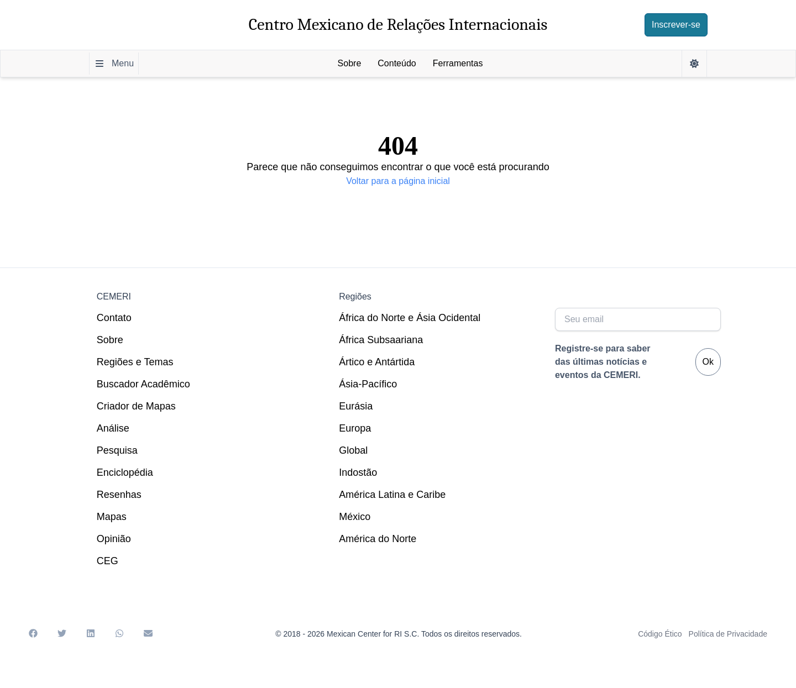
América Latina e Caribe (392, 494)
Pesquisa (117, 450)
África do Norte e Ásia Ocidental (409, 317)
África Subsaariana (381, 339)
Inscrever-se (676, 24)
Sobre (110, 339)
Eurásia (356, 406)
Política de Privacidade (728, 633)
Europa (355, 428)
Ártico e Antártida (377, 361)
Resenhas (119, 494)
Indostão (358, 472)
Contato (114, 317)
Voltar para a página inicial (398, 181)
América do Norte (377, 538)
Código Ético (660, 633)
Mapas (112, 516)
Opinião (114, 538)
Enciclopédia (125, 472)
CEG (107, 560)
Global (353, 450)
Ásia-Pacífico (368, 384)
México (354, 516)
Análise (113, 428)
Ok (708, 361)
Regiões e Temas (135, 361)
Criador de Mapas (136, 406)
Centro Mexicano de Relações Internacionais (398, 24)
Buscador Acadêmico (143, 384)
